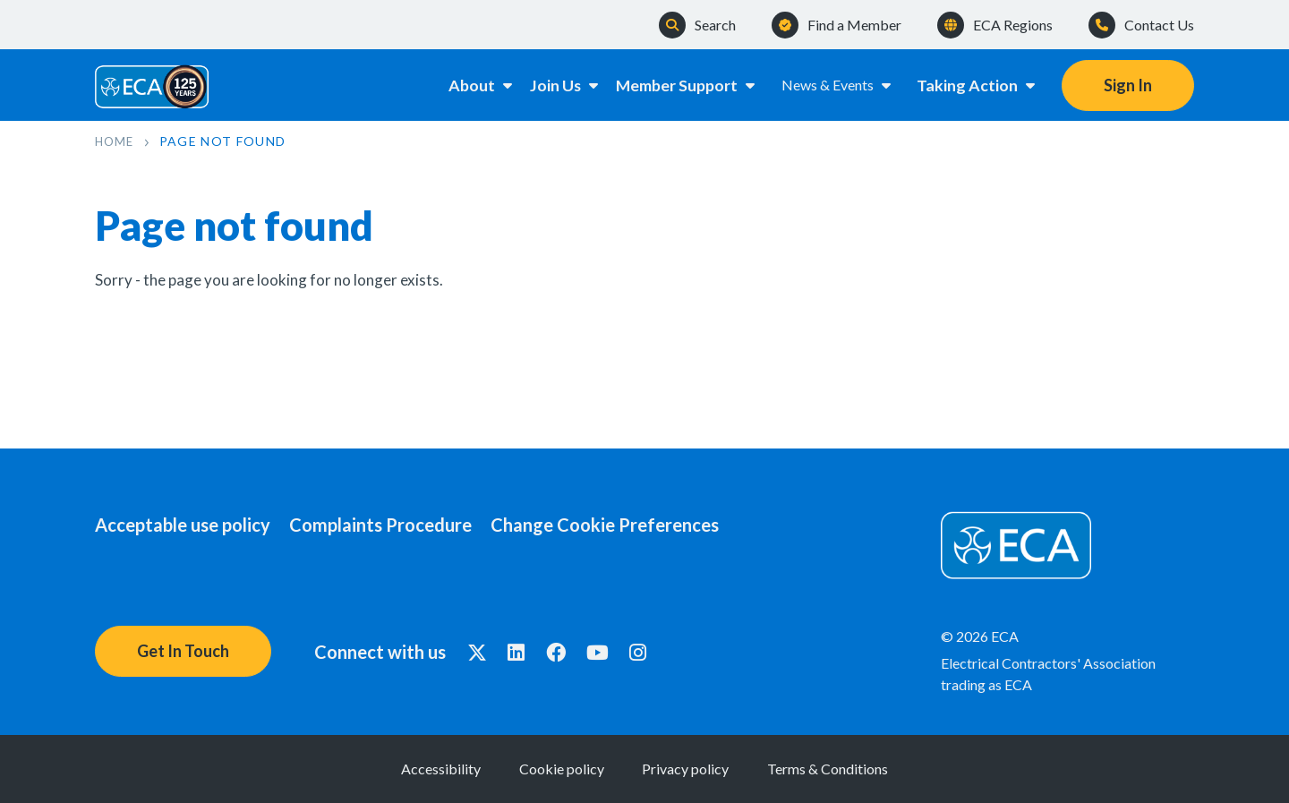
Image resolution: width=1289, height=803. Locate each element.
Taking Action (976, 84)
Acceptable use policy (182, 524)
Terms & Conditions (877, 768)
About (462, 84)
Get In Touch (183, 651)
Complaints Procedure (397, 524)
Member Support (684, 84)
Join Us (557, 84)
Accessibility (391, 768)
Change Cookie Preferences (639, 524)
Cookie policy (544, 768)
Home (116, 141)
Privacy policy (702, 768)
